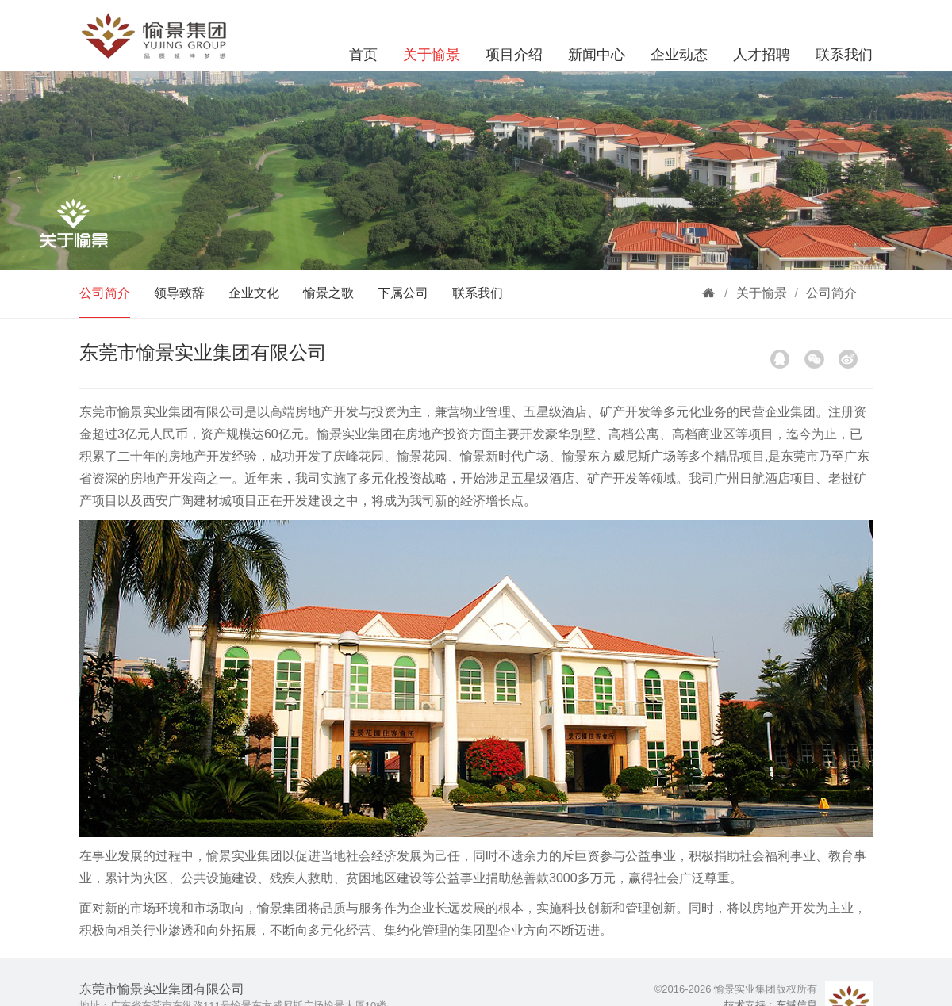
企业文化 (253, 293)
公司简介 (104, 293)
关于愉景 (431, 55)
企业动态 (679, 55)
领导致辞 (179, 293)
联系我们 (844, 55)
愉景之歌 (328, 293)
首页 (363, 55)
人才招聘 (761, 55)
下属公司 (403, 293)
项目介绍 (514, 55)
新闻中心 (596, 55)
